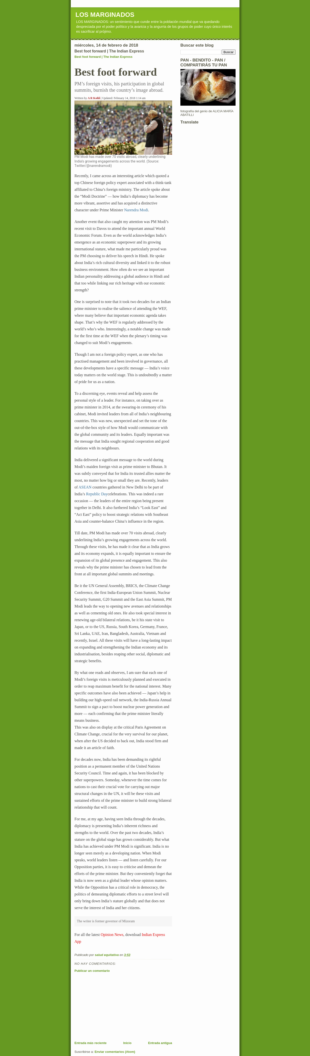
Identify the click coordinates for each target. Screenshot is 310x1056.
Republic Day (97, 494)
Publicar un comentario (92, 971)
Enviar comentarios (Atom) (114, 1052)
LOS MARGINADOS (104, 14)
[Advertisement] (111, 1006)
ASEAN (84, 487)
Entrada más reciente (90, 1043)
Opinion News (112, 935)
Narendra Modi (136, 210)
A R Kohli (94, 98)
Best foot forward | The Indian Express (103, 57)
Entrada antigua (160, 1043)
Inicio (127, 1043)
